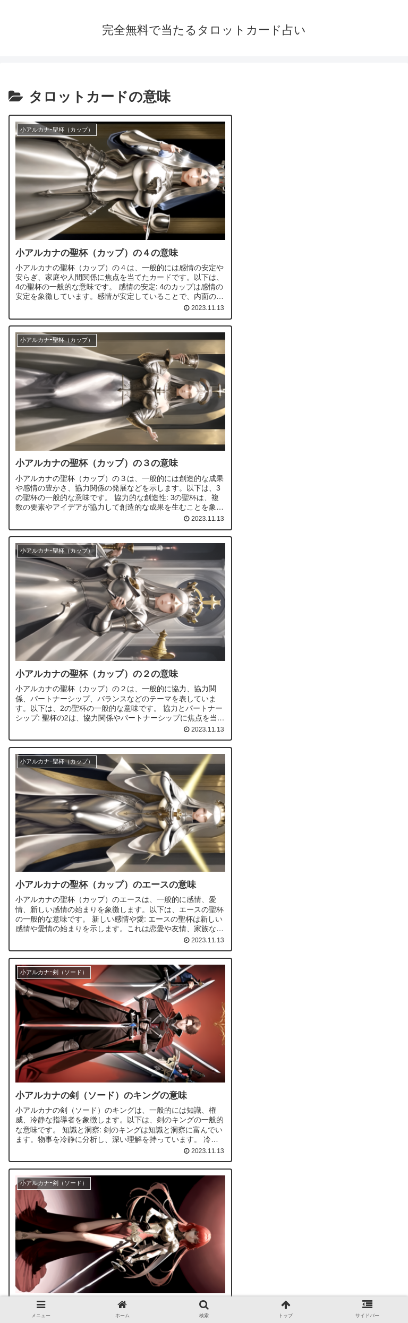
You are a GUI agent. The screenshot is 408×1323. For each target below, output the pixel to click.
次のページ (204, 1137)
